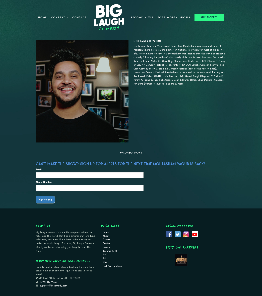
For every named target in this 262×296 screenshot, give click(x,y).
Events (106, 247)
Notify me (45, 199)
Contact (79, 17)
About (106, 235)
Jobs (105, 258)
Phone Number (44, 182)
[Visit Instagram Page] (186, 234)
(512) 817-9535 (48, 281)
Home (42, 17)
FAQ (105, 254)
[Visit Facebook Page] (169, 234)
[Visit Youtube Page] (195, 234)
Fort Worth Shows (174, 17)
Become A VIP (142, 17)
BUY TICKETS (209, 17)
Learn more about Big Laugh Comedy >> (63, 261)
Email (39, 169)
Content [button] (59, 17)
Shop (105, 262)
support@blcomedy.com (53, 285)
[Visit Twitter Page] (178, 234)
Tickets (106, 239)
